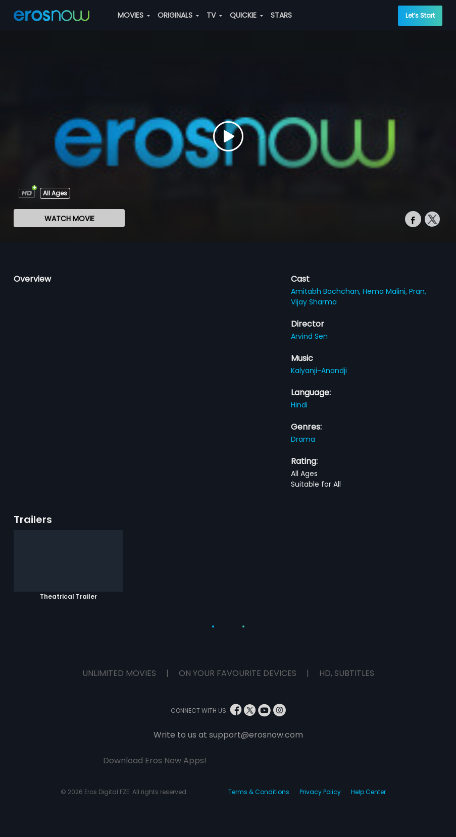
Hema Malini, (386, 291)
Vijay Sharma (314, 302)
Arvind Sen (309, 336)
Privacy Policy (320, 792)
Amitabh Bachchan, (327, 291)
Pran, (417, 291)
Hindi (299, 405)
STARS (281, 15)
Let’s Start (420, 15)
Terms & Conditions (258, 792)
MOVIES (134, 15)
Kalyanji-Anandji (319, 370)
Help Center (368, 792)
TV (214, 15)
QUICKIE (246, 15)
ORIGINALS (178, 15)
